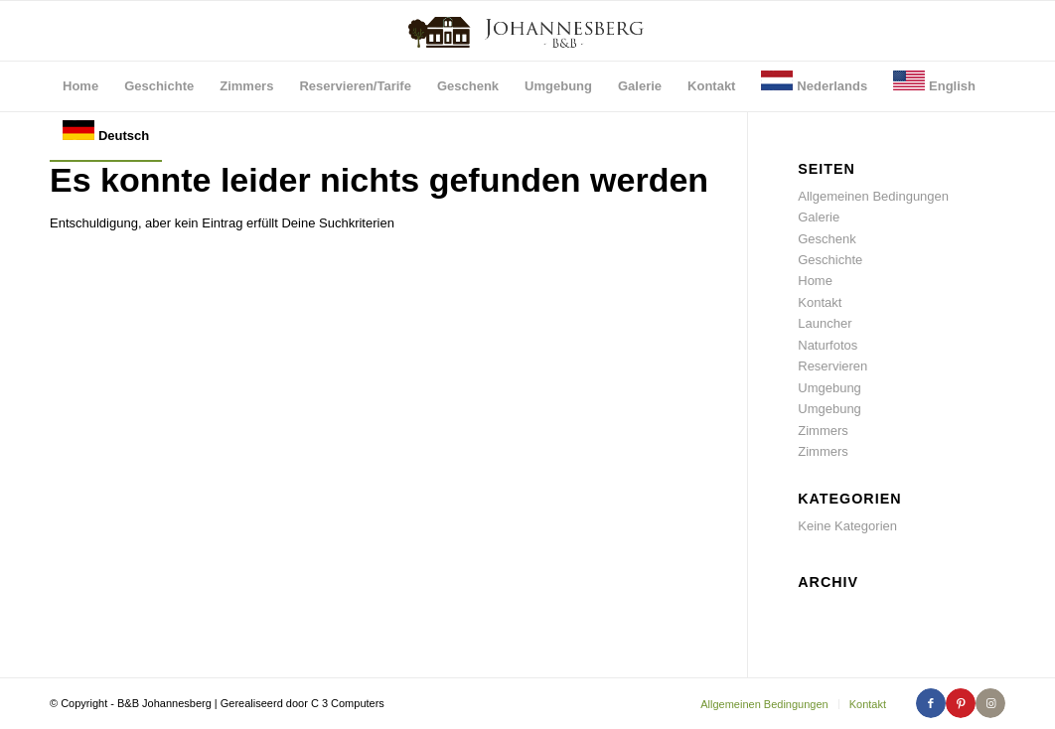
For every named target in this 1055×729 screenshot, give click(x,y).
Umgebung (829, 387)
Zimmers (823, 430)
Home (815, 280)
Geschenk (827, 238)
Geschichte (830, 259)
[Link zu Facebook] (931, 703)
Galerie (818, 217)
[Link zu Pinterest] (961, 703)
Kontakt (819, 302)
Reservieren (832, 366)
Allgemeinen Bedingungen (873, 196)
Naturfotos (827, 345)
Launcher (824, 323)
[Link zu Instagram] (990, 703)
